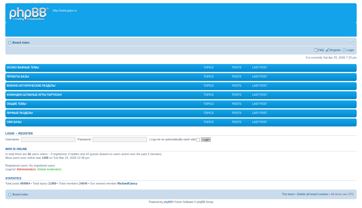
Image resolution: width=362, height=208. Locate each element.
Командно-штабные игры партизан (34, 94)
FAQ (321, 50)
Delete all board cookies (312, 194)
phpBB (168, 202)
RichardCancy (127, 183)
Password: (84, 139)
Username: (12, 139)
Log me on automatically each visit (175, 139)
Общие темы (16, 103)
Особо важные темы (23, 67)
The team (288, 194)
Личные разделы (20, 112)
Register (335, 50)
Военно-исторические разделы (31, 85)
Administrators (26, 169)
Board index (21, 42)
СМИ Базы (14, 122)
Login (350, 50)
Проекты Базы (18, 76)
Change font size (350, 41)
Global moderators (49, 169)
